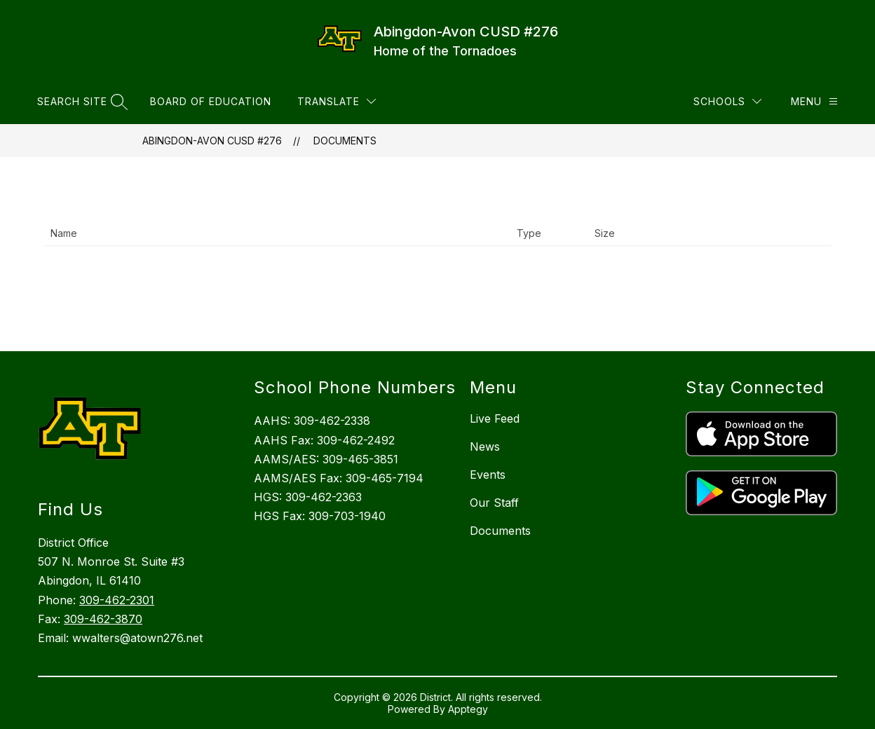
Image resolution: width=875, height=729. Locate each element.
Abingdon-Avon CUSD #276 (212, 141)
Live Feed (495, 418)
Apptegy (468, 709)
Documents (345, 141)
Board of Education (210, 101)
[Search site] (81, 101)
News (485, 447)
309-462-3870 (103, 619)
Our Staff (494, 503)
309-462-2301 (116, 600)
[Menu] (814, 101)
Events (488, 475)
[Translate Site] (336, 101)
